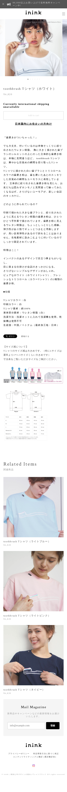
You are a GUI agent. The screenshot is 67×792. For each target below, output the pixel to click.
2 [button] (30, 79)
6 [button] (39, 79)
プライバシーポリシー (18, 754)
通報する (25, 336)
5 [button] (37, 79)
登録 (52, 725)
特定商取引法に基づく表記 (46, 754)
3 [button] (32, 79)
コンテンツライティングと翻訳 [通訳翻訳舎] (33, 757)
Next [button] (61, 47)
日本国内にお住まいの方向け (33, 124)
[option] (33, 47)
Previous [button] (5, 47)
